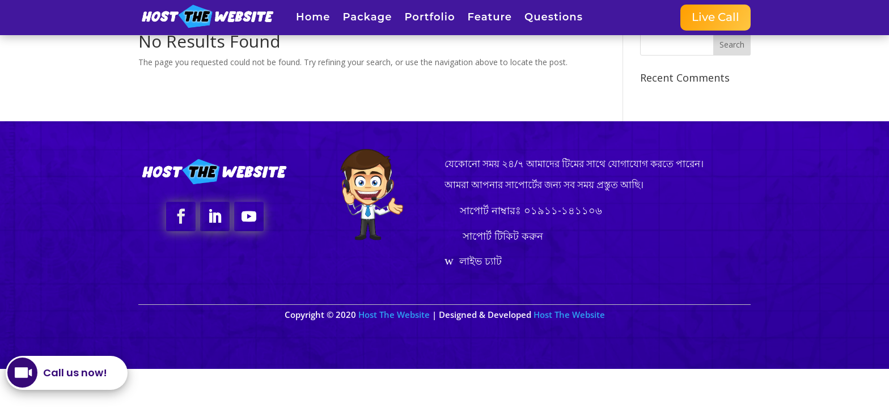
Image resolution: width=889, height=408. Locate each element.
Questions (553, 18)
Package (367, 18)
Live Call (715, 17)
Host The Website (395, 314)
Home (313, 18)
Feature (490, 18)
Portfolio (429, 18)
